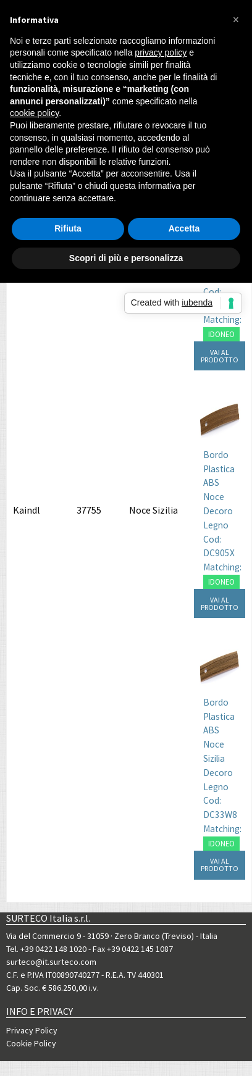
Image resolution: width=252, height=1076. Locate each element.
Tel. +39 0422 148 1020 (46, 948)
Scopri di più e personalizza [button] (126, 258)
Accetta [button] (184, 228)
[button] (236, 20)
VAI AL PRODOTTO (219, 356)
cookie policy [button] (34, 113)
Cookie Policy (31, 1043)
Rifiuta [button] (68, 228)
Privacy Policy (31, 1030)
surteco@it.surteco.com (51, 961)
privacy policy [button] (161, 52)
